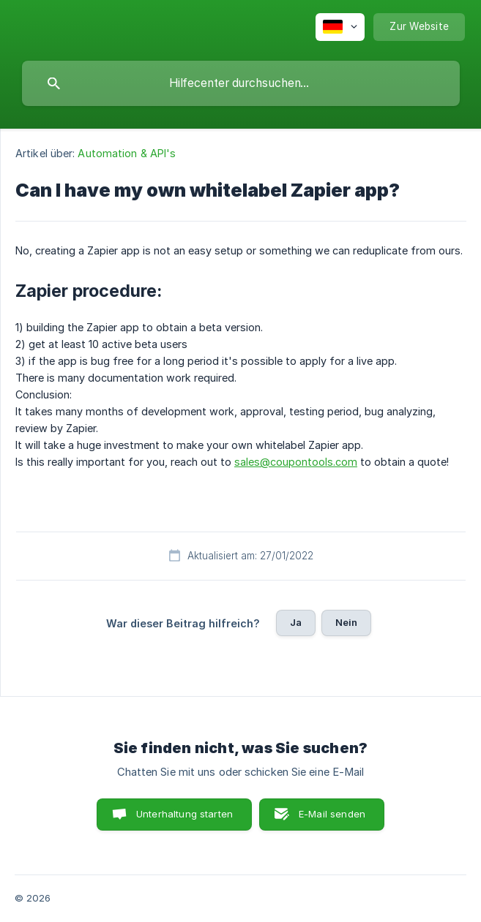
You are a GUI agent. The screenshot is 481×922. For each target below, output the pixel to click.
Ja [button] (296, 622)
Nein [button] (346, 622)
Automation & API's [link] (127, 153)
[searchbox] (241, 83)
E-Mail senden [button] (332, 814)
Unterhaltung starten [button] (184, 814)
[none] (340, 27)
